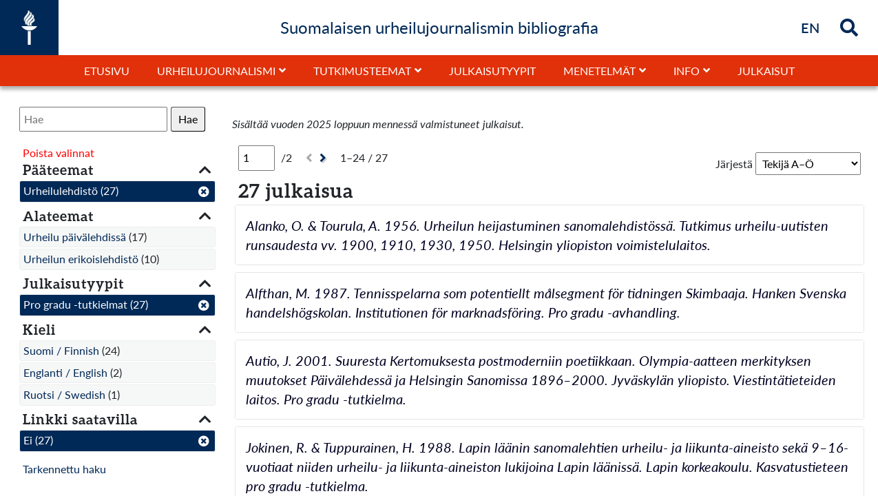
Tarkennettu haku (64, 468)
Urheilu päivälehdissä (74, 236)
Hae (188, 118)
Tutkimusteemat (362, 70)
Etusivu (106, 70)
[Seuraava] (324, 158)
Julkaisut (766, 70)
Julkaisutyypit (492, 70)
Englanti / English (65, 372)
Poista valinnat (58, 152)
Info (686, 70)
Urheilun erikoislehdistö (80, 258)
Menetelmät (599, 70)
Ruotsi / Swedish (64, 394)
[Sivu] (256, 157)
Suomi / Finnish (61, 350)
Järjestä (734, 163)
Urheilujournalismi (216, 70)
